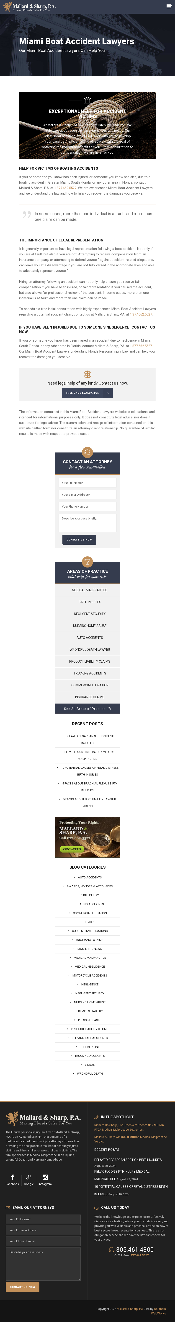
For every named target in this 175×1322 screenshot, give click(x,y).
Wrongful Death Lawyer (90, 649)
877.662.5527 (139, 1255)
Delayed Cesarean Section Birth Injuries (128, 1160)
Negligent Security (90, 614)
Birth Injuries (90, 602)
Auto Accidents (90, 638)
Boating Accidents (90, 904)
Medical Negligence (90, 966)
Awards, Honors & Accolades (90, 886)
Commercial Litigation (89, 685)
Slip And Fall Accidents (90, 1038)
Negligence (89, 984)
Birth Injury (90, 895)
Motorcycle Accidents (89, 975)
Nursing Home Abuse (90, 626)
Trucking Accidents (90, 673)
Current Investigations (90, 931)
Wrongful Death (90, 1073)
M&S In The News (89, 948)
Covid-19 (90, 922)
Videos (90, 1064)
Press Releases (89, 1020)
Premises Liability (90, 1011)
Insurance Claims (89, 697)
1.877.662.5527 (65, 188)
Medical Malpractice (90, 590)
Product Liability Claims (89, 661)
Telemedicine (90, 1047)
